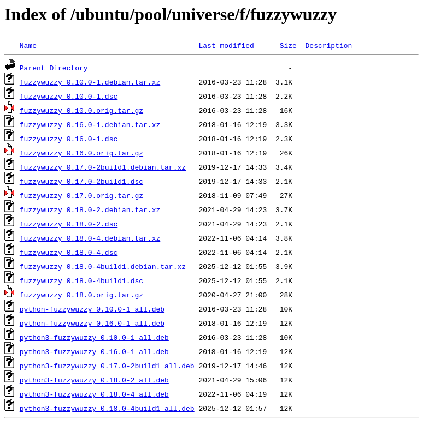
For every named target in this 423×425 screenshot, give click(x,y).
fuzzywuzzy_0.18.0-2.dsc (69, 224)
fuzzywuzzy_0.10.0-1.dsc (69, 96)
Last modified (226, 45)
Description (328, 45)
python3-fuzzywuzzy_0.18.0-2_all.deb (94, 380)
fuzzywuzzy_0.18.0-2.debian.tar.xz (90, 209)
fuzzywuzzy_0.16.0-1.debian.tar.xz (90, 124)
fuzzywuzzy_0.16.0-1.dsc (69, 138)
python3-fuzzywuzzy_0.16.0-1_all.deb (94, 351)
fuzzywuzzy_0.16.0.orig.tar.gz (81, 153)
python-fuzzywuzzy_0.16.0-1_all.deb (92, 323)
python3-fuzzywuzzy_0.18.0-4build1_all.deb (107, 408)
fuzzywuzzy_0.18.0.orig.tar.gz (81, 295)
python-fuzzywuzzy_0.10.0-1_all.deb (92, 309)
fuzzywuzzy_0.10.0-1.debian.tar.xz (90, 82)
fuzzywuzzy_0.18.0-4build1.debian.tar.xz (103, 266)
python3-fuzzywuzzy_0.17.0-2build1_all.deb (107, 365)
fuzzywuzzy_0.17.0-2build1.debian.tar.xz (103, 167)
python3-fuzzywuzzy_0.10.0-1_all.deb (94, 337)
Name (28, 45)
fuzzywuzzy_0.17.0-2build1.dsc (81, 181)
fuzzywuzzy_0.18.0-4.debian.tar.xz (90, 238)
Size (288, 45)
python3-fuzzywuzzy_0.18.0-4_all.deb (94, 394)
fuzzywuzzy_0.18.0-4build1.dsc (81, 280)
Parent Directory (54, 68)
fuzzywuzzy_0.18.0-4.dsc (69, 252)
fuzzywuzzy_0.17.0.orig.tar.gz (81, 195)
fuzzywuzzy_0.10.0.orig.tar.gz (81, 110)
